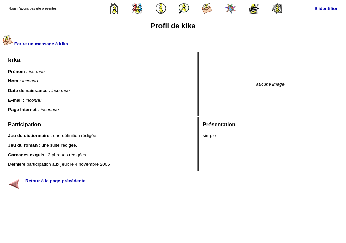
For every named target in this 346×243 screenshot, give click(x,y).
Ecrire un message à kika (41, 43)
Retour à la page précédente (55, 180)
